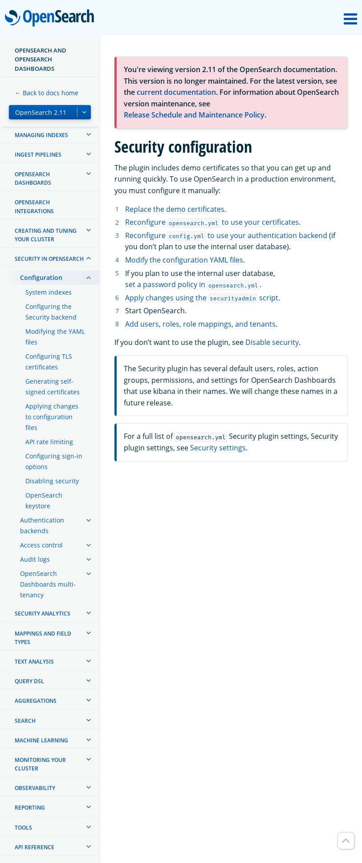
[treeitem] (88, 134)
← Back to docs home (46, 93)
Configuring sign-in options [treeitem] (53, 461)
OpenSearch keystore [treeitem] (43, 500)
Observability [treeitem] (35, 788)
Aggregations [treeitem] (36, 701)
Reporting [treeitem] (30, 807)
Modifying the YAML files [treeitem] (55, 336)
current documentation (176, 92)
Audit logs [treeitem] (35, 559)
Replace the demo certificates (174, 209)
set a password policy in (192, 284)
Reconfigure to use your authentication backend (226, 235)
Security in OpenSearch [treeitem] (49, 259)
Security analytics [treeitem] (42, 613)
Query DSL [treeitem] (29, 681)
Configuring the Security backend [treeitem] (51, 311)
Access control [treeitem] (41, 545)
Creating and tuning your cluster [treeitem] (46, 235)
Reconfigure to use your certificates (212, 222)
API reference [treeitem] (34, 847)
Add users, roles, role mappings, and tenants (200, 324)
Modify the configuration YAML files (184, 260)
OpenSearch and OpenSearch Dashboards (40, 59)
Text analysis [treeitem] (34, 661)
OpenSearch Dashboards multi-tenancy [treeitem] (48, 584)
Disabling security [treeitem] (52, 481)
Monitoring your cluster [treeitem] (40, 764)
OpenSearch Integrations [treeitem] (34, 207)
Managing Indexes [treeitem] (41, 135)
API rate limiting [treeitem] (49, 442)
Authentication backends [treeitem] (42, 525)
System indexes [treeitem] (48, 292)
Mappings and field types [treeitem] (43, 638)
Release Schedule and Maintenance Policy (194, 115)
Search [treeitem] (25, 721)
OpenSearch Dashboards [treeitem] (33, 178)
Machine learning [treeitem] (41, 740)
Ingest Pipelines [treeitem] (38, 154)
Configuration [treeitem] (41, 277)
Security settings (218, 448)
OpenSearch (52, 18)
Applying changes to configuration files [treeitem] (51, 417)
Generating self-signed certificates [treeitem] (52, 386)
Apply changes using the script (201, 298)
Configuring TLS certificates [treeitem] (48, 361)
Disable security (272, 342)
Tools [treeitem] (23, 827)
